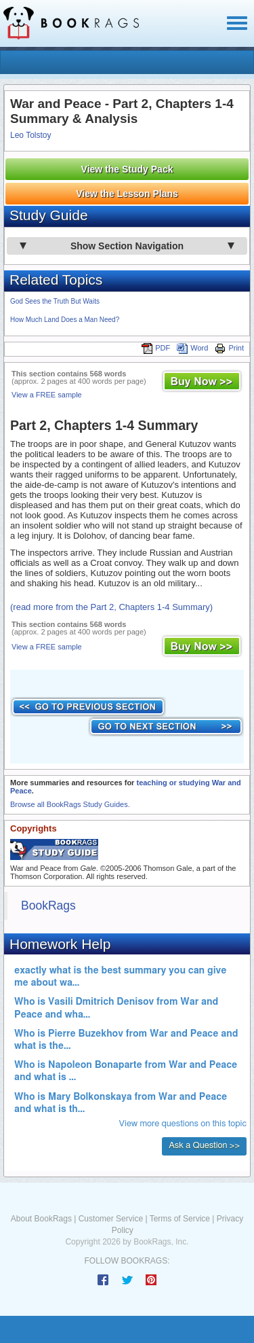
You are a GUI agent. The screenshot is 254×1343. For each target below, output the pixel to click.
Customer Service (111, 1218)
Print (229, 348)
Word (192, 348)
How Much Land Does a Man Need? (64, 319)
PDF (156, 348)
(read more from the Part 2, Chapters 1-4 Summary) (111, 607)
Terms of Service (180, 1218)
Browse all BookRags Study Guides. (70, 804)
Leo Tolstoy (30, 135)
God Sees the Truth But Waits (55, 301)
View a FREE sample (47, 395)
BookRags (48, 905)
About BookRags (41, 1218)
